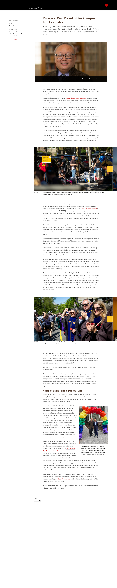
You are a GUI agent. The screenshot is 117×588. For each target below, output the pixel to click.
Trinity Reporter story (64, 479)
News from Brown (36, 5)
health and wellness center (89, 208)
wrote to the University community (75, 98)
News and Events (13, 20)
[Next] (110, 169)
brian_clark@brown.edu (15, 34)
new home (81, 211)
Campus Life (37, 501)
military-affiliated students (51, 216)
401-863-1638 (13, 36)
